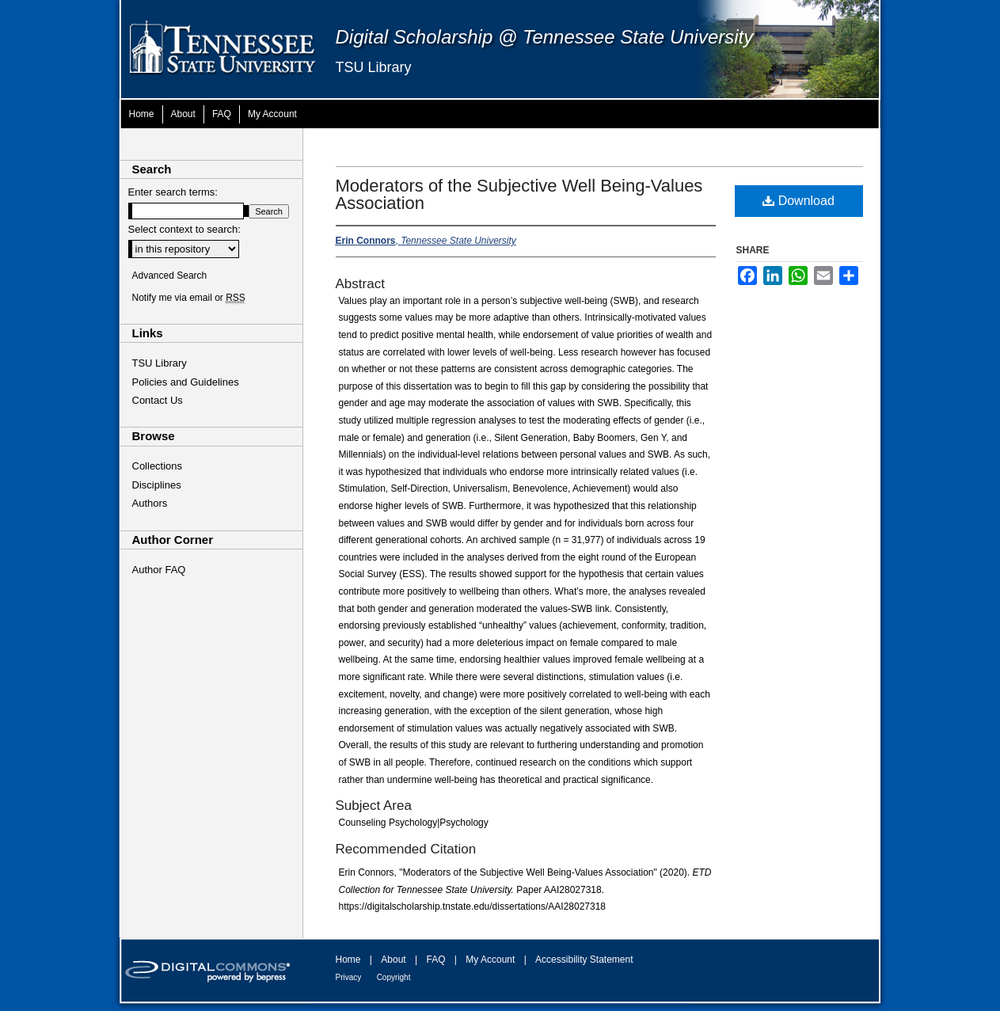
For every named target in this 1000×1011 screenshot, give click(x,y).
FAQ (435, 959)
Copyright (394, 977)
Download (798, 200)
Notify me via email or (188, 297)
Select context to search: (184, 229)
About (393, 959)
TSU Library (374, 67)
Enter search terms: (173, 192)
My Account (490, 959)
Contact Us (157, 400)
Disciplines (156, 485)
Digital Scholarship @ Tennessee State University (545, 37)
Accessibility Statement (584, 959)
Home (348, 959)
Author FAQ (159, 570)
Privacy (349, 977)
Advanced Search (169, 275)
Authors (150, 503)
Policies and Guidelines (185, 382)
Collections (157, 466)
